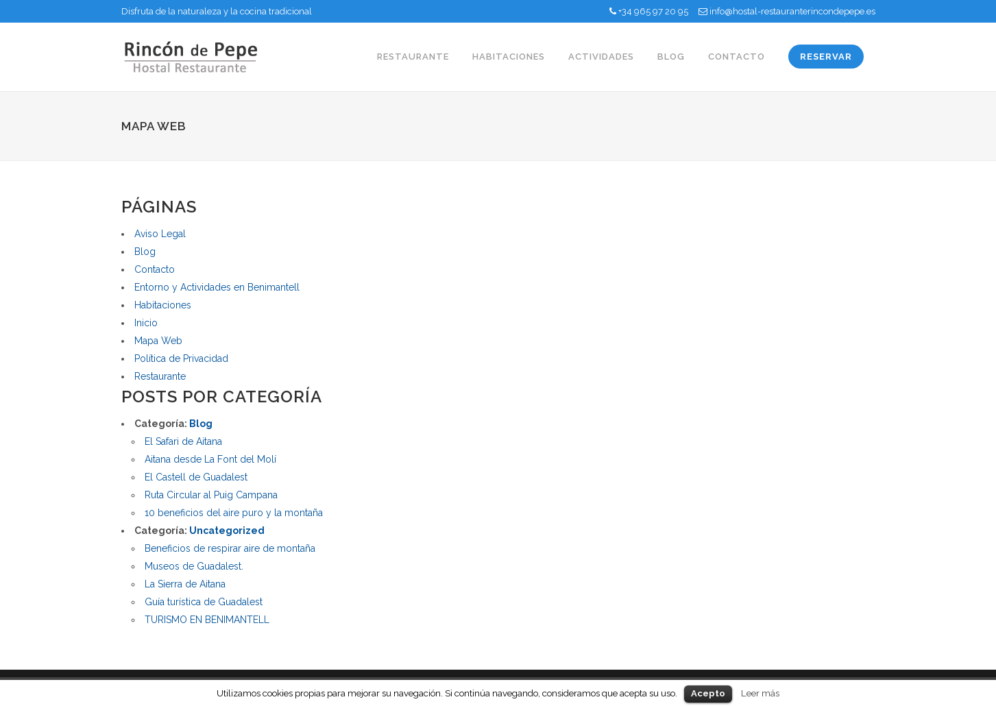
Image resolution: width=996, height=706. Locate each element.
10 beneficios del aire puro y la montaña (234, 512)
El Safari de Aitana (183, 441)
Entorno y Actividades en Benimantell (217, 287)
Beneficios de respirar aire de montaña (230, 548)
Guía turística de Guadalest (204, 601)
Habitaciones (162, 305)
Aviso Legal (160, 233)
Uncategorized (227, 530)
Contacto (154, 269)
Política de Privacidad (181, 358)
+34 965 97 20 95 (653, 11)
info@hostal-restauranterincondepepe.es (792, 11)
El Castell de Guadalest (196, 477)
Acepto (708, 693)
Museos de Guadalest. (194, 566)
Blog (145, 251)
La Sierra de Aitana (185, 584)
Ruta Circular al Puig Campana (211, 494)
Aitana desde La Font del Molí (210, 459)
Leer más (760, 692)
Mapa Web (158, 340)
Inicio (146, 322)
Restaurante (160, 376)
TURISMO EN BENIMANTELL (207, 619)
